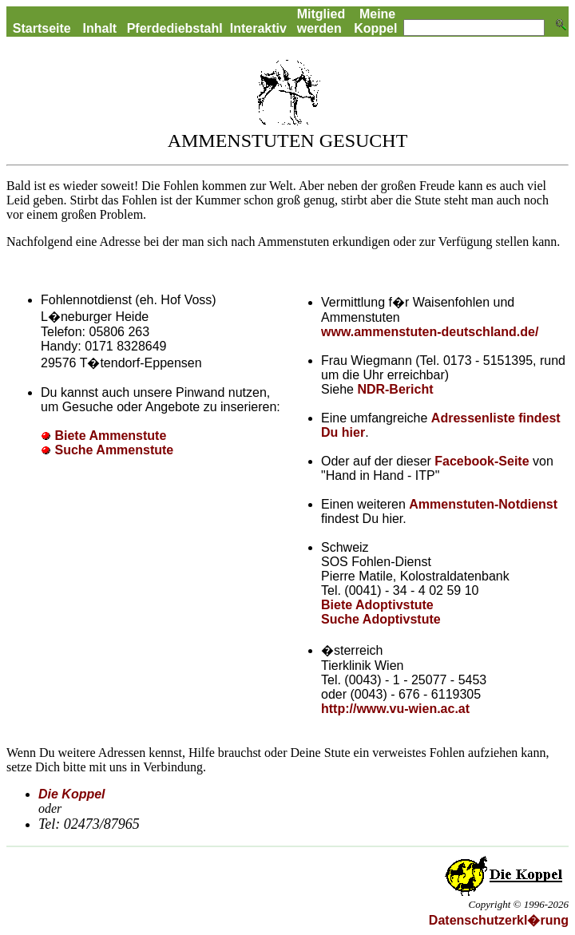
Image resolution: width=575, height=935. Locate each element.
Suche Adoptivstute (381, 619)
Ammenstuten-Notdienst (483, 504)
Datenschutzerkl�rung (499, 920)
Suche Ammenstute (113, 450)
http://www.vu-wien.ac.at (395, 708)
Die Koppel (71, 794)
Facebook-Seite (483, 461)
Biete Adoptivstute (377, 605)
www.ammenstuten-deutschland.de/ (429, 332)
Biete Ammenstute (110, 435)
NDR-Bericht (395, 389)
